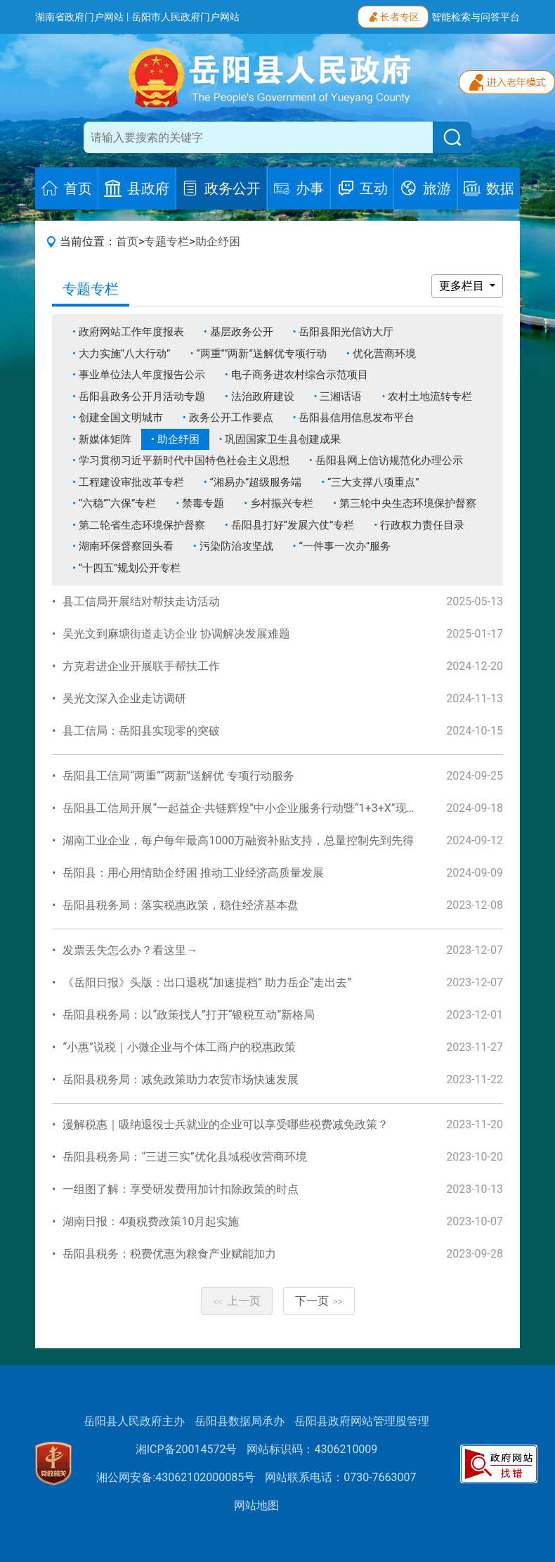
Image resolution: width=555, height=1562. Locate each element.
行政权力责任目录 (422, 525)
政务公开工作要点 (231, 417)
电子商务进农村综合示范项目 (299, 374)
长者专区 (393, 15)
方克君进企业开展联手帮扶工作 (141, 666)
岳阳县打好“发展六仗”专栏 (293, 525)
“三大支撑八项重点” (373, 482)
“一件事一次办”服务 (345, 546)
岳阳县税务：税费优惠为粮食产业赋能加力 (169, 1253)
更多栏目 (463, 285)
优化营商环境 (384, 353)
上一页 (237, 1301)
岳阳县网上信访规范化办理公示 (389, 460)
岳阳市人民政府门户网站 (185, 16)
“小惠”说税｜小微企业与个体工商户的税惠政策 (179, 1047)
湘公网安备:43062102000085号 (175, 1477)
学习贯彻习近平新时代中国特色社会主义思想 (184, 460)
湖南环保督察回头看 (126, 546)
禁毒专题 (203, 503)
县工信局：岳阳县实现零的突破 (141, 730)
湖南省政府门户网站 (79, 16)
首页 (127, 241)
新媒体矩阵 (105, 439)
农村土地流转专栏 (430, 396)
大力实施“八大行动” (125, 353)
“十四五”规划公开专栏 (130, 568)
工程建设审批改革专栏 (131, 482)
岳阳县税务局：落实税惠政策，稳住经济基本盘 (181, 905)
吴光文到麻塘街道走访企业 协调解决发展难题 (176, 633)
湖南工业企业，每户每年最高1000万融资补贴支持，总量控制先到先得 (238, 840)
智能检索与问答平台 (475, 16)
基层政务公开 (241, 331)
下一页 (319, 1301)
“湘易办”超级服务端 (256, 482)
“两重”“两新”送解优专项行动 (261, 353)
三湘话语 (341, 396)
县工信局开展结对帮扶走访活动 (141, 601)
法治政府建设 (262, 396)
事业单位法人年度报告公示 (142, 374)
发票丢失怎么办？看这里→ (130, 950)
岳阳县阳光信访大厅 (346, 331)
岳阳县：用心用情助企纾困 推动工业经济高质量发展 (193, 872)
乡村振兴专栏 (281, 503)
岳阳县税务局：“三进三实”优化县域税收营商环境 (184, 1156)
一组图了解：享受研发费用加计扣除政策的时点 (181, 1189)
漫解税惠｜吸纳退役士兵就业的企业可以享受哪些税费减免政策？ (225, 1124)
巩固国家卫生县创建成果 (283, 439)
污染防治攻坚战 (236, 546)
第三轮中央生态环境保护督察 (407, 503)
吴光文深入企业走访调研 (124, 698)
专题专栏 (166, 241)
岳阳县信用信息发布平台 (356, 417)
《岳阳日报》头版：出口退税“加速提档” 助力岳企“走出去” (207, 982)
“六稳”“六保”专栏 (118, 503)
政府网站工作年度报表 (131, 331)
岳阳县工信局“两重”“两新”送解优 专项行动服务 (178, 775)
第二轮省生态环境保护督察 (142, 525)
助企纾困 (217, 241)
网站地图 (256, 1505)
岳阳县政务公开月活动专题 (142, 396)
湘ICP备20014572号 (186, 1449)
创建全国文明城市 (121, 417)
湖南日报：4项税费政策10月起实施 (151, 1221)
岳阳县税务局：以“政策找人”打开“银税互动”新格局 (189, 1014)
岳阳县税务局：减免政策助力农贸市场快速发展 (181, 1079)
